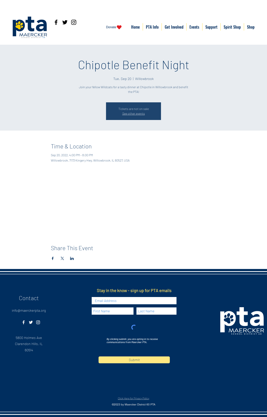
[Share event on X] (62, 258)
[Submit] (134, 359)
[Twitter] (64, 22)
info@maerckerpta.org (29, 310)
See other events (133, 113)
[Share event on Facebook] (53, 258)
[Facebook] (56, 22)
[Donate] (114, 27)
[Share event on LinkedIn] (72, 258)
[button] (152, 27)
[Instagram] (73, 22)
